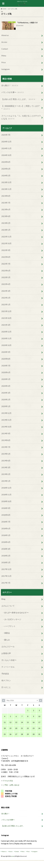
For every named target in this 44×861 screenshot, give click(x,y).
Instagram (5, 69)
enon (12, 856)
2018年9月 (5, 508)
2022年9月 (5, 250)
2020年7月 (5, 365)
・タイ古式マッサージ (11, 619)
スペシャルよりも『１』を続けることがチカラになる (21, 117)
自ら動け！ (10, 85)
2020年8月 (5, 359)
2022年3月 (5, 291)
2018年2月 (5, 555)
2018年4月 (5, 542)
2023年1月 (5, 230)
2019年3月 (5, 467)
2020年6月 (5, 372)
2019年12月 (6, 413)
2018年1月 (5, 562)
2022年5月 (5, 277)
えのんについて (8, 606)
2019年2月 (5, 474)
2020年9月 (5, 352)
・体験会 (6, 633)
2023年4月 (5, 216)
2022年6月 (5, 270)
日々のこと (6, 687)
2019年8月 (5, 440)
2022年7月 (5, 264)
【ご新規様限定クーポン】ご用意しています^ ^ (20, 107)
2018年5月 (5, 535)
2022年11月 (6, 236)
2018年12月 (6, 488)
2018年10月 (6, 501)
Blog (3, 599)
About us (5, 35)
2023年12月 (6, 182)
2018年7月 (5, 522)
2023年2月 (5, 223)
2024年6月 (5, 169)
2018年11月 (6, 494)
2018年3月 (5, 549)
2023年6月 (5, 209)
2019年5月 (5, 454)
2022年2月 (5, 298)
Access (4, 42)
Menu (3, 55)
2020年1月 (5, 406)
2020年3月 (5, 393)
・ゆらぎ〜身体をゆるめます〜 (15, 612)
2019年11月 (6, 420)
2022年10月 (6, 243)
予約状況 (5, 673)
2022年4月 (5, 284)
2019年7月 (5, 447)
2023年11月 (6, 189)
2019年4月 (5, 460)
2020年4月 (5, 386)
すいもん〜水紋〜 (8, 660)
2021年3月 (5, 325)
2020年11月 (6, 338)
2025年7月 (5, 135)
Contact (4, 49)
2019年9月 (5, 433)
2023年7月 (5, 202)
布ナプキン (6, 680)
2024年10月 (6, 155)
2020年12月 (6, 331)
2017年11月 (6, 576)
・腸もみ (6, 640)
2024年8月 (5, 162)
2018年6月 (5, 528)
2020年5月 (5, 379)
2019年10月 (6, 426)
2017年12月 (6, 569)
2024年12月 (6, 141)
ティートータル (8, 667)
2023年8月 (5, 196)
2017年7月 (5, 583)
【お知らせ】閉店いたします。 (18, 99)
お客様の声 (6, 653)
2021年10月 (6, 318)
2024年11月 (6, 148)
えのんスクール (8, 646)
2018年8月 (5, 515)
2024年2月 (5, 175)
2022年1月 (5, 304)
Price (3, 62)
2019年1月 (5, 481)
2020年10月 (6, 345)
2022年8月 (5, 257)
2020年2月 (5, 399)
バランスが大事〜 (12, 92)
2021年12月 (6, 311)
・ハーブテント (8, 626)
